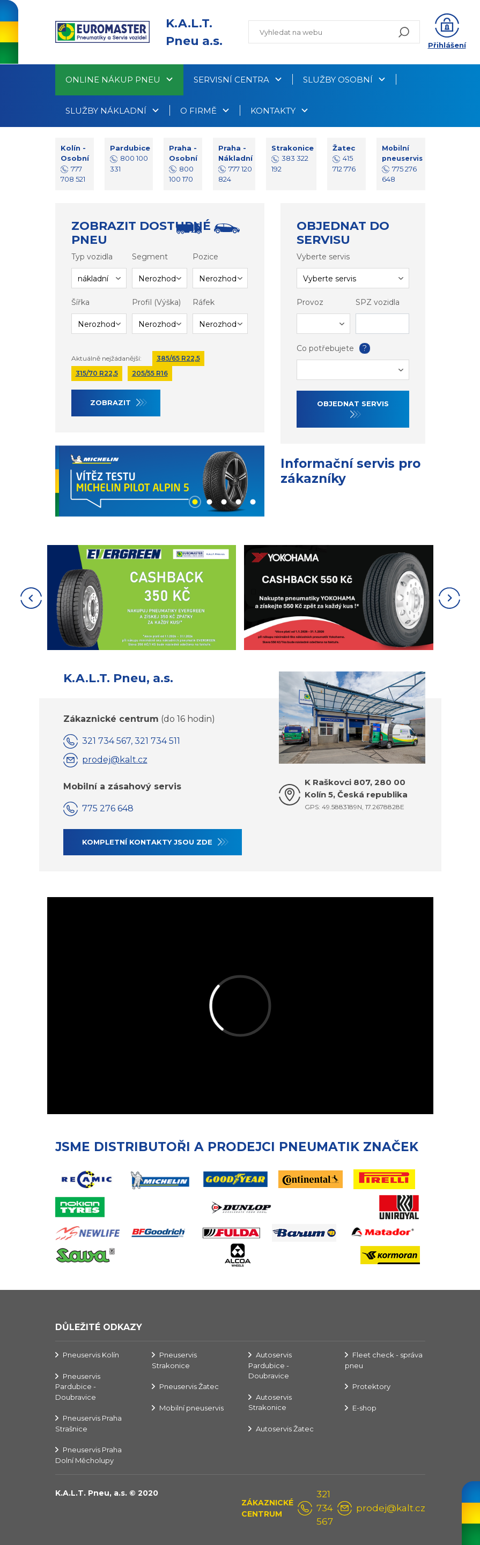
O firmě (198, 111)
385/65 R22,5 (178, 358)
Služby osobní (338, 79)
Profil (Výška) (156, 302)
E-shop (364, 1408)
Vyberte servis (323, 257)
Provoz (310, 302)
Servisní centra (231, 79)
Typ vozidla (92, 257)
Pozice (205, 257)
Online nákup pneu (112, 79)
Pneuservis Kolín (91, 1354)
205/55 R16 (150, 373)
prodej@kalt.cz (114, 760)
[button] (447, 32)
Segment (150, 257)
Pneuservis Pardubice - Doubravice (77, 1386)
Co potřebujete (332, 348)
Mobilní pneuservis (191, 1408)
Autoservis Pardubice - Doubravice (270, 1365)
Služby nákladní (105, 111)
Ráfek (204, 302)
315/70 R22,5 (97, 373)
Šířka (80, 302)
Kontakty (273, 111)
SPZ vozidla (378, 302)
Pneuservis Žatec (189, 1386)
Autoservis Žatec (285, 1428)
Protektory (371, 1386)
